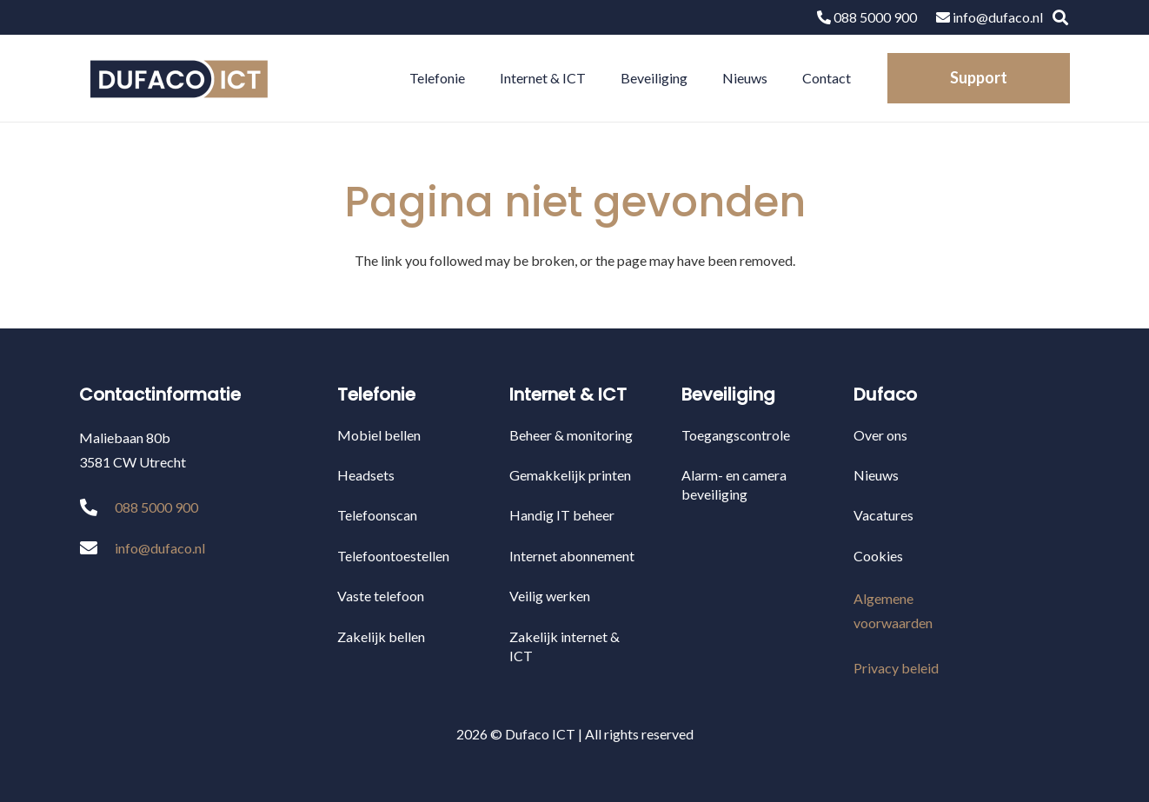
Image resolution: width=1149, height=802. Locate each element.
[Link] (178, 79)
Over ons (880, 435)
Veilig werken (549, 595)
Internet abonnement (571, 555)
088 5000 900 (867, 17)
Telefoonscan (377, 515)
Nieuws (876, 475)
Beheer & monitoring (571, 435)
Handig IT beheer (561, 515)
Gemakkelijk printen (570, 475)
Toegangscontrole (735, 435)
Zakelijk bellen (381, 636)
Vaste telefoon (380, 595)
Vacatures (883, 515)
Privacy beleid (896, 667)
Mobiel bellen (379, 435)
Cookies (878, 555)
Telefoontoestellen (393, 555)
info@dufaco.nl (989, 17)
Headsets (366, 475)
